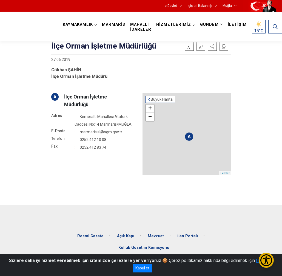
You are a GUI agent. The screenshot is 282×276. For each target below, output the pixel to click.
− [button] (150, 117)
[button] (212, 46)
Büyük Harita (162, 99)
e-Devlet (171, 6)
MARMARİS (113, 24)
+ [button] (150, 109)
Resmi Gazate (90, 236)
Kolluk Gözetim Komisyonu (143, 247)
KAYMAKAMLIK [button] (78, 24)
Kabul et (142, 268)
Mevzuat (156, 236)
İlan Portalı (187, 236)
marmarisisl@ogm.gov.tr (101, 132)
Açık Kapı (125, 236)
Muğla (227, 6)
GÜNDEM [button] (209, 24)
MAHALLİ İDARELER (140, 27)
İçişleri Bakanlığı (199, 6)
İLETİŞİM (237, 24)
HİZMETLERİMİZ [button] (173, 24)
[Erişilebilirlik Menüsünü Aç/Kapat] (266, 260)
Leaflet (224, 173)
